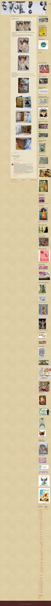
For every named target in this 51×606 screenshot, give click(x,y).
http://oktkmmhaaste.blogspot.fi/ (16, 36)
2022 (40, 513)
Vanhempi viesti (33, 179)
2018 (40, 518)
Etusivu (23, 179)
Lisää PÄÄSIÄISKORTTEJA (41, 562)
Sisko (40, 598)
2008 (40, 592)
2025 (40, 509)
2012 (40, 587)
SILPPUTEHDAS (12, 4)
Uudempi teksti (13, 179)
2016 (40, 581)
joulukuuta (41, 519)
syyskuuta (41, 526)
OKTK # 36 (41, 550)
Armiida (15, 157)
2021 (40, 514)
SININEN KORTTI (41, 568)
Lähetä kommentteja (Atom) (16, 181)
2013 (40, 585)
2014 (40, 584)
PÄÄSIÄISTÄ (41, 566)
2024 (40, 510)
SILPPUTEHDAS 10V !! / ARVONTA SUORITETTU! (41, 545)
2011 (40, 588)
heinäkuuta (41, 531)
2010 (40, 589)
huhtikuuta (41, 538)
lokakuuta (41, 524)
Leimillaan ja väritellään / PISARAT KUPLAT (41, 554)
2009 (40, 591)
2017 (40, 580)
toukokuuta (41, 536)
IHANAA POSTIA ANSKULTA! (41, 559)
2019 (40, 517)
